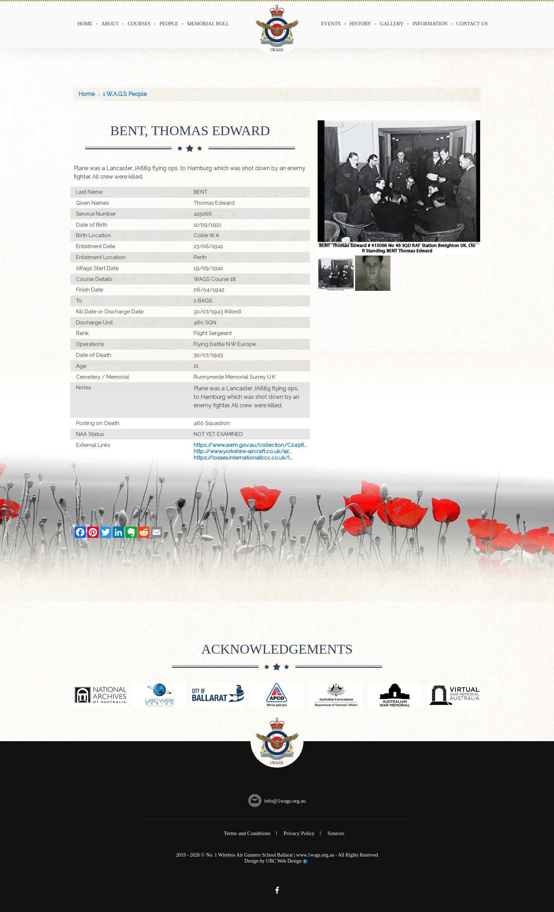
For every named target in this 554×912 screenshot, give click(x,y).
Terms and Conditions (247, 833)
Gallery (391, 23)
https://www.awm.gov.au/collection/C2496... (250, 445)
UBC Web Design (284, 861)
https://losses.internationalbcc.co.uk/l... (243, 458)
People (169, 23)
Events (331, 23)
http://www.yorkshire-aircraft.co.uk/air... (243, 451)
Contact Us (472, 23)
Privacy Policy (298, 833)
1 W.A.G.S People (125, 94)
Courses (139, 23)
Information (429, 23)
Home (84, 23)
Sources (336, 833)
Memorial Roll (208, 23)
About (110, 23)
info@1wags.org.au (285, 801)
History (360, 23)
